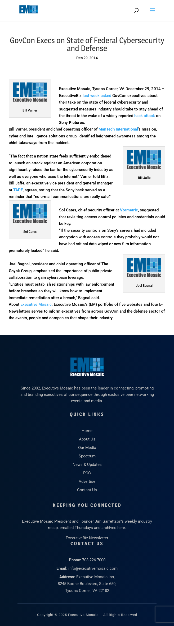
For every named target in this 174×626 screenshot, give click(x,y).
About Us (87, 439)
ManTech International (118, 129)
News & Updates (87, 464)
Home (87, 430)
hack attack (144, 115)
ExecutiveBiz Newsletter (87, 538)
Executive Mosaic (36, 304)
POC (87, 473)
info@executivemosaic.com (93, 568)
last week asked (97, 95)
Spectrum (87, 456)
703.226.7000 (93, 560)
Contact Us (87, 490)
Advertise (87, 481)
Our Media (87, 447)
